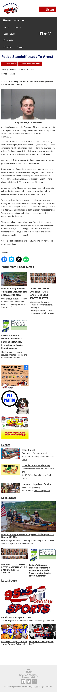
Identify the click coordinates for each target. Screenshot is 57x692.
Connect (7, 47)
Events (5, 445)
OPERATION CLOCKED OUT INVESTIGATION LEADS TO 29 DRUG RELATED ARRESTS (43, 285)
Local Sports (9, 580)
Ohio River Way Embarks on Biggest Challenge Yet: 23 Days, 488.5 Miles (14, 284)
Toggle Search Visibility (54, 34)
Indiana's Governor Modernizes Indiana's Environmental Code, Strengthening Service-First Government (40, 570)
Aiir (36, 687)
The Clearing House (42, 491)
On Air (20, 47)
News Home (11, 64)
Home (6, 20)
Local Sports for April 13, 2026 (41, 642)
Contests (8, 40)
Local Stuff (9, 33)
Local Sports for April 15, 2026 (16, 617)
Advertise (19, 20)
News (6, 27)
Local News (8, 497)
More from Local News (31, 64)
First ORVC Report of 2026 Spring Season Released (14, 642)
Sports (17, 27)
